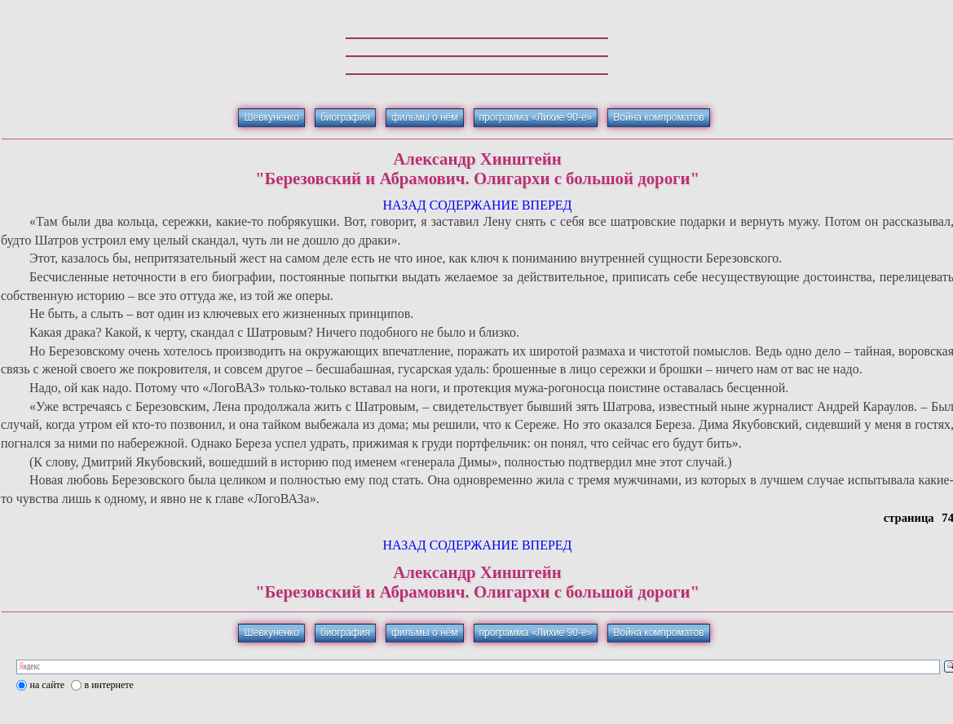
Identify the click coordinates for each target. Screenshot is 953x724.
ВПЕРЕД (547, 205)
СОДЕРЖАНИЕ (474, 205)
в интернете (109, 685)
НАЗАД (404, 205)
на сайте (47, 685)
